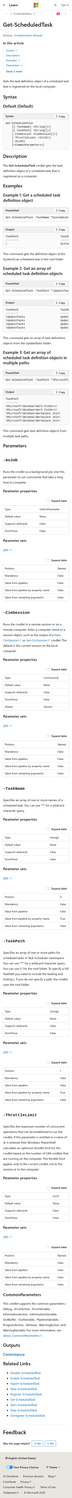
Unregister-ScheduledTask (27, 1415)
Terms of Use (47, 1487)
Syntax (11, 50)
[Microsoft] (36, 5)
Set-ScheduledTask (22, 1399)
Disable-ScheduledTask (25, 1373)
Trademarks (10, 1492)
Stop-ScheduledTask (23, 1410)
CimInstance (14, 1354)
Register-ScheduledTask (26, 1394)
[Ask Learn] (58, 14)
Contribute (9, 1482)
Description (13, 55)
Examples (13, 60)
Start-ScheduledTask (23, 1405)
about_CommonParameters (21, 1335)
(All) (7, 550)
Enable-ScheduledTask (25, 1378)
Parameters (14, 65)
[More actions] (65, 14)
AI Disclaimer (10, 1476)
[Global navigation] (4, 5)
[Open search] (55, 5)
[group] (36, 217)
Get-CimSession (36, 640)
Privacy (24, 1482)
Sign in (65, 5)
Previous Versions (33, 1476)
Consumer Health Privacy (18, 1487)
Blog (50, 1476)
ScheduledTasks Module (28, 35)
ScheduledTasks (22, 13)
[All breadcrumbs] (6, 14)
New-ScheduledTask (23, 1389)
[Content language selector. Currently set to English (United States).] (20, 1458)
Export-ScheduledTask (25, 1383)
